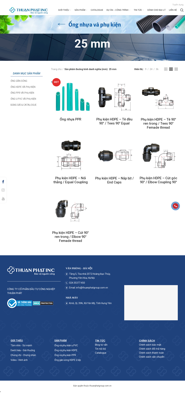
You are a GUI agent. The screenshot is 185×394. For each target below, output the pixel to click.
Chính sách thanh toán (151, 352)
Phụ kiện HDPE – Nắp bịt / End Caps (114, 180)
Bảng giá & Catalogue (24, 105)
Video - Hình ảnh (19, 360)
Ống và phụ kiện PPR (65, 355)
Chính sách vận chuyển (151, 356)
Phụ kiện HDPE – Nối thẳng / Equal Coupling (70, 180)
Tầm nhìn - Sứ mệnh (21, 345)
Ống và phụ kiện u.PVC (66, 345)
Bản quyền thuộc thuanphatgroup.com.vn (92, 386)
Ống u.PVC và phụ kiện (23, 98)
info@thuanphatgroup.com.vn (92, 287)
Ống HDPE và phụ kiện (23, 87)
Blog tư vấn (101, 344)
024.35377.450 (77, 282)
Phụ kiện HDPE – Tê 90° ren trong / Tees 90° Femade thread (158, 123)
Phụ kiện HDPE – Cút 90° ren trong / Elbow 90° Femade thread (70, 237)
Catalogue (100, 352)
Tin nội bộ (100, 348)
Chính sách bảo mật (150, 344)
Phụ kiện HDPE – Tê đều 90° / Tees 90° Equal (114, 121)
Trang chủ (56, 69)
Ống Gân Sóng (19, 81)
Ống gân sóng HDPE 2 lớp (67, 360)
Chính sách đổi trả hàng (152, 348)
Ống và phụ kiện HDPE (65, 350)
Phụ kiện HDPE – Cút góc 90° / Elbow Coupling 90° (158, 180)
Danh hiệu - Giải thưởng (23, 350)
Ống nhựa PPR (70, 119)
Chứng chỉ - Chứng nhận (23, 355)
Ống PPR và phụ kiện (22, 92)
